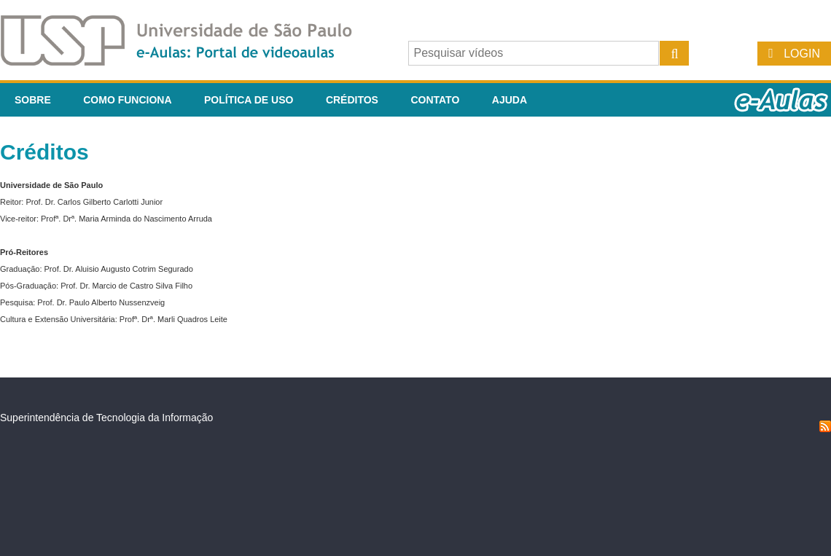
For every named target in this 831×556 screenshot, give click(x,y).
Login (802, 53)
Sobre (33, 100)
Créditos (352, 100)
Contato (434, 100)
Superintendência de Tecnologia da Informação (106, 417)
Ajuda (509, 100)
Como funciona (127, 100)
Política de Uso (248, 100)
